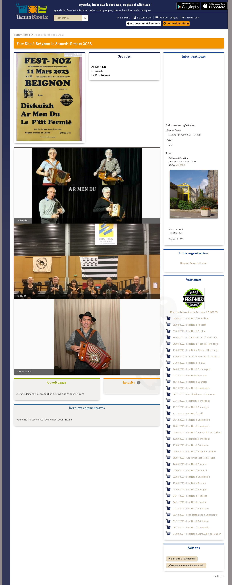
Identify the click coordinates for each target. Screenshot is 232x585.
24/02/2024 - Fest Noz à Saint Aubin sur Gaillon (197, 533)
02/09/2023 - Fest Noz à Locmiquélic (191, 476)
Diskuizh (97, 71)
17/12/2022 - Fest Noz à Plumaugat (191, 407)
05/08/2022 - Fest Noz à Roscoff (189, 324)
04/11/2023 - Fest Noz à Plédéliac (190, 495)
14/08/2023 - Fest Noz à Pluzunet (189, 464)
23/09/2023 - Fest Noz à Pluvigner (190, 489)
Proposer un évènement (143, 23)
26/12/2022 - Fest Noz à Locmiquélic (191, 419)
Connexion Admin (176, 23)
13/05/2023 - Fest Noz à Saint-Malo (191, 445)
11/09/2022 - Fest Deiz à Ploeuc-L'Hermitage (195, 350)
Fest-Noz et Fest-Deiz (49, 34)
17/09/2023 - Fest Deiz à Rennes (189, 483)
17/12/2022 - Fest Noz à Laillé (188, 413)
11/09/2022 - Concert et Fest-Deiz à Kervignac (196, 356)
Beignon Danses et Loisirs (193, 263)
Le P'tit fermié (100, 75)
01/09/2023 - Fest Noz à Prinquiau (190, 470)
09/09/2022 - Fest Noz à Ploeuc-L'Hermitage (195, 343)
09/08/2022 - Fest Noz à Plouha (189, 331)
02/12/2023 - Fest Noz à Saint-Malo (191, 508)
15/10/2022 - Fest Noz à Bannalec (190, 381)
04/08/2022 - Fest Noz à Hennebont (191, 318)
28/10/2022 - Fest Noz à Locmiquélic (191, 388)
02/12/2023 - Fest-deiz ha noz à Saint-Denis (195, 514)
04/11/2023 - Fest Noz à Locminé (189, 502)
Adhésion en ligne (167, 17)
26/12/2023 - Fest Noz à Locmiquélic (191, 527)
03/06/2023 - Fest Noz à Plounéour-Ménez (194, 451)
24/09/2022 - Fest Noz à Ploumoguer (192, 369)
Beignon (43, 43)
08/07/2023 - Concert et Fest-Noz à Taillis (194, 457)
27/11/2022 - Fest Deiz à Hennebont (191, 400)
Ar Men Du (98, 67)
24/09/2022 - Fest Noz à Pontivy (189, 362)
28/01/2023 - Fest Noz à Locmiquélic (191, 426)
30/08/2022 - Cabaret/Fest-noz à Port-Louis (195, 337)
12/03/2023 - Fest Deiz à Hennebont (191, 438)
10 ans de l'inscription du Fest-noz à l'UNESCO (194, 312)
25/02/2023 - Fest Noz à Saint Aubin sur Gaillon (197, 432)
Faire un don (190, 17)
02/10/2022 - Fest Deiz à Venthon (190, 375)
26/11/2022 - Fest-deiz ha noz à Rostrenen (194, 394)
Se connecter (143, 17)
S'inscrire (123, 17)
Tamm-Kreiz (22, 34)
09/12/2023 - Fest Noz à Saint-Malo (191, 521)
